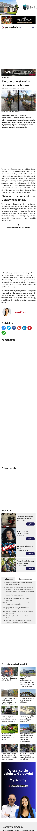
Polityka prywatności (26, 822)
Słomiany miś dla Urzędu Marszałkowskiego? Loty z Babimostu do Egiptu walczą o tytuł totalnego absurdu (20, 580)
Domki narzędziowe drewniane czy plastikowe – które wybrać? (20, 606)
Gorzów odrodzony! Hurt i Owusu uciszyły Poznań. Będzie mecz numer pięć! (19, 573)
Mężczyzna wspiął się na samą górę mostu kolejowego (17, 589)
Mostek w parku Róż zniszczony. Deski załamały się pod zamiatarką (19, 602)
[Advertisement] (18, 50)
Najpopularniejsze (25, 569)
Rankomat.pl (14, 822)
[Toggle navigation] (33, 27)
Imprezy (6, 500)
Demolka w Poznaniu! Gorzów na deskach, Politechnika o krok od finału (17, 598)
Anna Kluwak (21, 312)
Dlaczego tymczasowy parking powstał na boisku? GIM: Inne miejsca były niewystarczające (19, 611)
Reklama (11, 820)
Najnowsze (8, 569)
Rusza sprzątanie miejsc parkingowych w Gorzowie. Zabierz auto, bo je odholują (19, 593)
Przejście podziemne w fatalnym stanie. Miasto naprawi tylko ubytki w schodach (18, 584)
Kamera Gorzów (7, 829)
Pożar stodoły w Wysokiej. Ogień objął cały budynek (19, 577)
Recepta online (29, 820)
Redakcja (5, 820)
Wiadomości (5, 77)
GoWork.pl (6, 822)
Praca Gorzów (19, 820)
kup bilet (30, 513)
